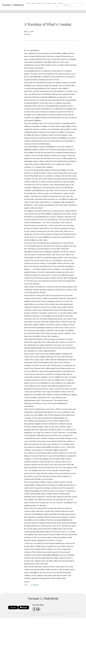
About (33, 3)
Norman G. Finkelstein (13, 4)
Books (44, 3)
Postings (38, 3)
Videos (54, 3)
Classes (49, 3)
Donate (13, 607)
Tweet (26, 585)
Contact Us (59, 4)
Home (28, 3)
